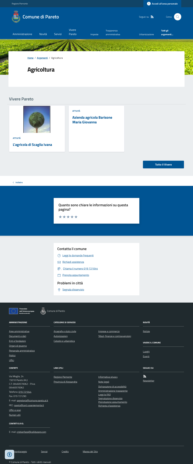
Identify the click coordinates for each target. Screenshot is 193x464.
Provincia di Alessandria (65, 382)
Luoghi (146, 351)
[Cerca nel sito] (176, 16)
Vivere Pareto (73, 32)
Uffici (11, 360)
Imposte (94, 34)
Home (30, 58)
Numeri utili (15, 415)
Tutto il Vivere (163, 164)
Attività (17, 138)
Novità (43, 34)
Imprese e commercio (109, 331)
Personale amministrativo (22, 350)
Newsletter (148, 380)
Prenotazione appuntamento (112, 402)
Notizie (146, 331)
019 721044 (25, 392)
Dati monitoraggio (18, 451)
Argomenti (42, 58)
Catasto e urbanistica (64, 341)
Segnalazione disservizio (110, 398)
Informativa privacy (108, 377)
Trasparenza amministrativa (113, 32)
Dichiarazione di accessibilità (112, 386)
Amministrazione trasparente (113, 391)
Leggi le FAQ (104, 394)
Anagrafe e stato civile (65, 331)
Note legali (103, 382)
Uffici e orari (15, 410)
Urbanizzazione (146, 34)
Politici (12, 355)
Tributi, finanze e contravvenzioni (114, 336)
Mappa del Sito (90, 451)
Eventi (146, 356)
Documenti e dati (17, 336)
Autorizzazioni (61, 336)
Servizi (58, 34)
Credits (65, 451)
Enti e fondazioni (17, 341)
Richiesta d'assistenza (109, 406)
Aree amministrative (19, 331)
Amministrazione (22, 34)
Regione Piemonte (20, 3)
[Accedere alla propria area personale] (162, 3)
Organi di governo (18, 346)
